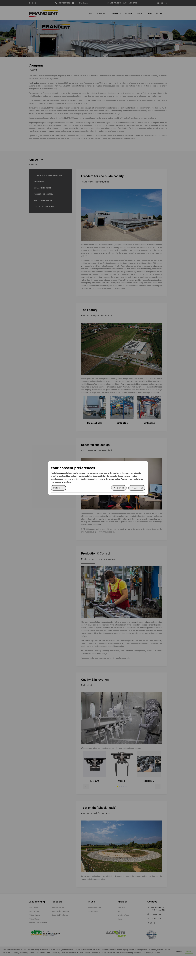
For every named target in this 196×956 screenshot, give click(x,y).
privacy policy (114, 479)
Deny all (119, 488)
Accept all (137, 488)
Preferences (58, 488)
